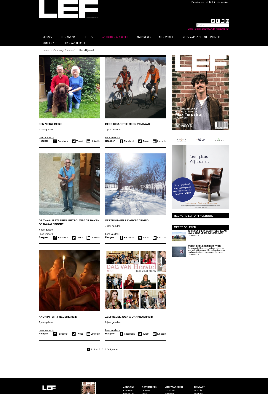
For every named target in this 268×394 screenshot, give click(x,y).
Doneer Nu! (50, 43)
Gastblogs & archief (115, 37)
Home (45, 50)
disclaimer (170, 378)
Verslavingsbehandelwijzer (201, 37)
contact (126, 385)
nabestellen (128, 382)
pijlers (145, 385)
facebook (198, 382)
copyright (169, 382)
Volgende (112, 350)
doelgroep (147, 388)
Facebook (60, 141)
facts (144, 382)
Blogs (89, 37)
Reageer (43, 141)
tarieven (146, 378)
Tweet (77, 141)
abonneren (128, 378)
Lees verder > (46, 138)
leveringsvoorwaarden (175, 385)
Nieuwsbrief (167, 37)
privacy (168, 388)
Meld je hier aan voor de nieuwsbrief (208, 29)
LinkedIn (93, 141)
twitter (197, 385)
